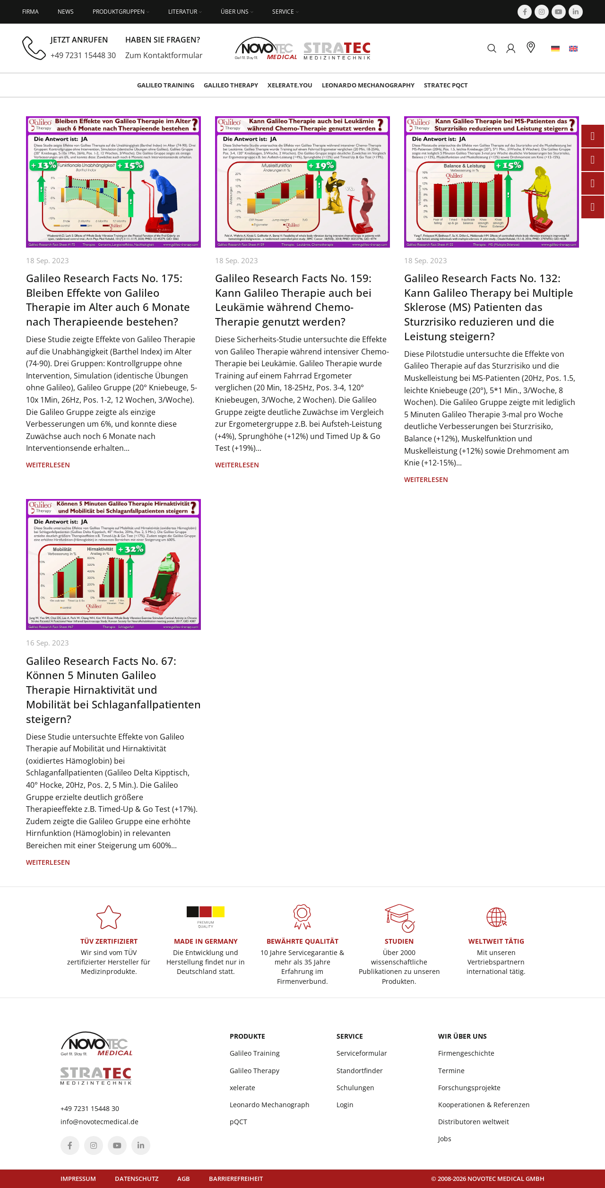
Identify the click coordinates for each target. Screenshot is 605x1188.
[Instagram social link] (542, 12)
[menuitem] (555, 48)
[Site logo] (303, 47)
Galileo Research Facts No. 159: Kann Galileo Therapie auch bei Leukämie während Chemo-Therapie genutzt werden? (293, 299)
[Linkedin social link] (576, 12)
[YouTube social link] (559, 12)
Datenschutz (136, 1178)
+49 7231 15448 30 (83, 55)
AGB (183, 1178)
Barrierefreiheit (236, 1178)
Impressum (78, 1178)
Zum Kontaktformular (164, 55)
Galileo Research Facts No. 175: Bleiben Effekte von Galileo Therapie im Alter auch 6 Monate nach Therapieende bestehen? (108, 299)
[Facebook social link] (525, 12)
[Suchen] (492, 48)
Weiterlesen (48, 464)
